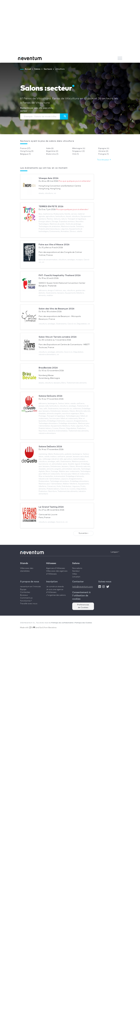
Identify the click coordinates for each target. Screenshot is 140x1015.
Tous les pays (104, 160)
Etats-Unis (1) (52, 154)
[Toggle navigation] (120, 58)
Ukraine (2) (103, 151)
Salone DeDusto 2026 (50, 446)
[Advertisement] (70, 32)
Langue (115, 552)
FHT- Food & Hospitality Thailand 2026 (59, 275)
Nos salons (77, 568)
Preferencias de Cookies (83, 606)
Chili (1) (75, 154)
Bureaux (24, 595)
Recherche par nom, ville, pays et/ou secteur (36, 109)
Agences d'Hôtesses (55, 568)
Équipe (23, 589)
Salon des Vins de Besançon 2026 (56, 309)
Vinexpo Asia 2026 (48, 178)
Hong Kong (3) (26, 151)
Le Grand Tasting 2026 (51, 507)
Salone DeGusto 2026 (50, 396)
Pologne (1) (103, 154)
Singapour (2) (78, 151)
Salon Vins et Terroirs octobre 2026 (57, 337)
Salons (75, 563)
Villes (74, 574)
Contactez (25, 592)
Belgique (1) (25, 154)
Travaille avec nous (28, 604)
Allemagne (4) (78, 148)
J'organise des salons (56, 595)
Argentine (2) (52, 151)
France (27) (25, 148)
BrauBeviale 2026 (48, 368)
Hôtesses (51, 563)
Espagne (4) (103, 148)
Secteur (76, 571)
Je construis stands (55, 587)
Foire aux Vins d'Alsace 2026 (54, 244)
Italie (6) (50, 148)
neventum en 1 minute (30, 587)
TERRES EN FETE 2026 (51, 206)
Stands (24, 563)
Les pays (76, 577)
